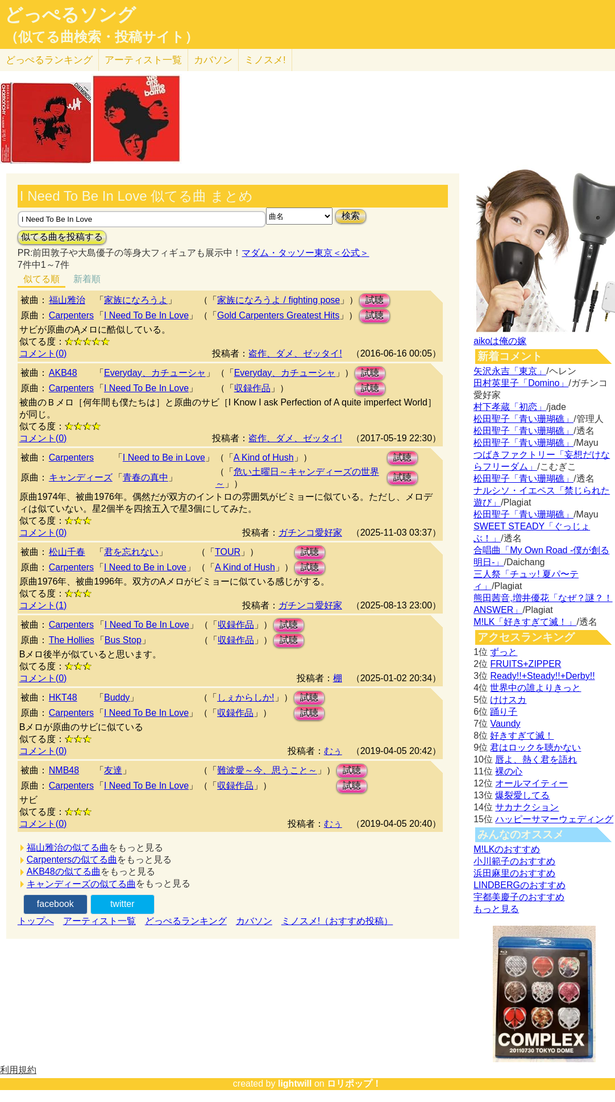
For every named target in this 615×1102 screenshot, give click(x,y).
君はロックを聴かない (535, 747)
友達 (113, 770)
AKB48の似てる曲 (64, 871)
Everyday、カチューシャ (155, 373)
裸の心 (508, 771)
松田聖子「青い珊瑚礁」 (523, 419)
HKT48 (63, 697)
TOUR (227, 552)
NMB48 (64, 770)
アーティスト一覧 (99, 921)
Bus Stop (123, 640)
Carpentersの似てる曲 (72, 859)
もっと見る (496, 909)
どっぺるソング (70, 15)
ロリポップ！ (354, 1083)
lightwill (295, 1083)
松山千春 (67, 552)
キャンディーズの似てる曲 (81, 884)
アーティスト (143, 60)
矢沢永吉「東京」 (509, 371)
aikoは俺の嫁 (499, 341)
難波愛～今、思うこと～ (267, 770)
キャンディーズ (81, 477)
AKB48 (63, 373)
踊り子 (503, 711)
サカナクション (527, 807)
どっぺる (49, 60)
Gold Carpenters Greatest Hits (278, 315)
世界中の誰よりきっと (535, 688)
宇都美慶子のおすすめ (518, 897)
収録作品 (252, 388)
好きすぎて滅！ (522, 735)
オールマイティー (531, 783)
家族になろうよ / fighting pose (278, 300)
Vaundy (505, 723)
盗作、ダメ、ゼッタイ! (295, 353)
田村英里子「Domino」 (520, 383)
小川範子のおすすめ (514, 861)
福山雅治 (67, 300)
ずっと (503, 652)
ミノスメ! (265, 60)
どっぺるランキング (186, 921)
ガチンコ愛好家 (310, 532)
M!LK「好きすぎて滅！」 (524, 622)
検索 (351, 216)
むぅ (333, 751)
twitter (122, 904)
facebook (55, 904)
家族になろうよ (136, 300)
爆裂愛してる (522, 795)
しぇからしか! (245, 697)
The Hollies (71, 640)
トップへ (36, 921)
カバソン (213, 60)
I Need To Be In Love (146, 315)
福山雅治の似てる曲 (68, 847)
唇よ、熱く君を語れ (536, 759)
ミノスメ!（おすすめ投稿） (337, 921)
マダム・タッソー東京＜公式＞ (305, 253)
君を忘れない (131, 552)
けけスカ (508, 700)
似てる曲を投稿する (62, 237)
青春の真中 (145, 477)
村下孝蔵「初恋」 (509, 407)
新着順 (87, 279)
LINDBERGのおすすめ (519, 885)
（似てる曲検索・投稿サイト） (101, 37)
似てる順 (41, 279)
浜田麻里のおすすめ (514, 873)
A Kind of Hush (264, 457)
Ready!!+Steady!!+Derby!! (542, 676)
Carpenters (71, 315)
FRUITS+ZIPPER (525, 664)
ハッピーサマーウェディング (554, 819)
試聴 (374, 300)
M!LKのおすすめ (506, 849)
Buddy (117, 697)
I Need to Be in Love (164, 457)
